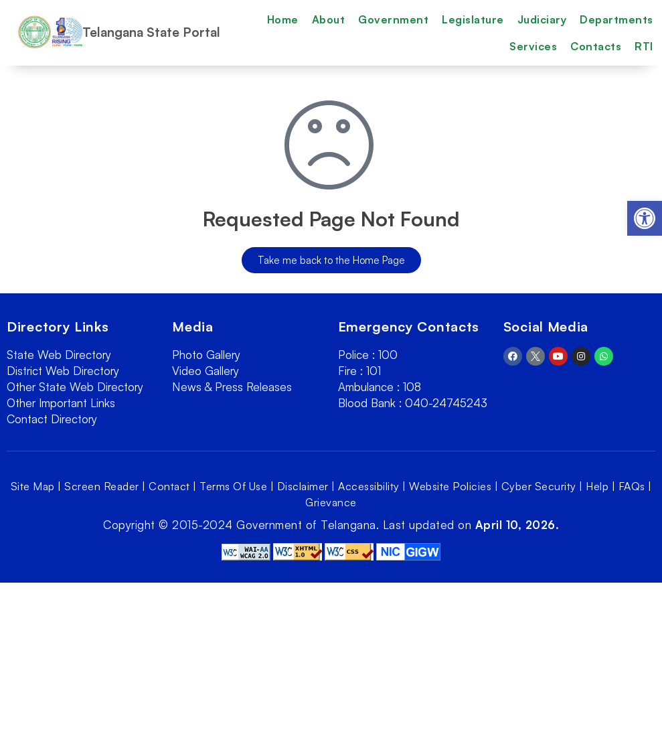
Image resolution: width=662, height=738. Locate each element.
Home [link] (283, 19)
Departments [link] (616, 19)
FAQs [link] (631, 486)
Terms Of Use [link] (233, 486)
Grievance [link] (331, 502)
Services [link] (533, 46)
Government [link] (393, 19)
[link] (644, 218)
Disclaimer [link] (303, 486)
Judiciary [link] (542, 19)
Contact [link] (169, 486)
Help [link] (597, 486)
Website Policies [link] (450, 486)
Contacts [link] (595, 46)
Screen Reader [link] (101, 486)
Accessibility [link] (369, 486)
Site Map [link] (33, 486)
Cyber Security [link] (538, 486)
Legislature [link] (473, 19)
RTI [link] (644, 46)
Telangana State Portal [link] (151, 32)
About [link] (328, 19)
